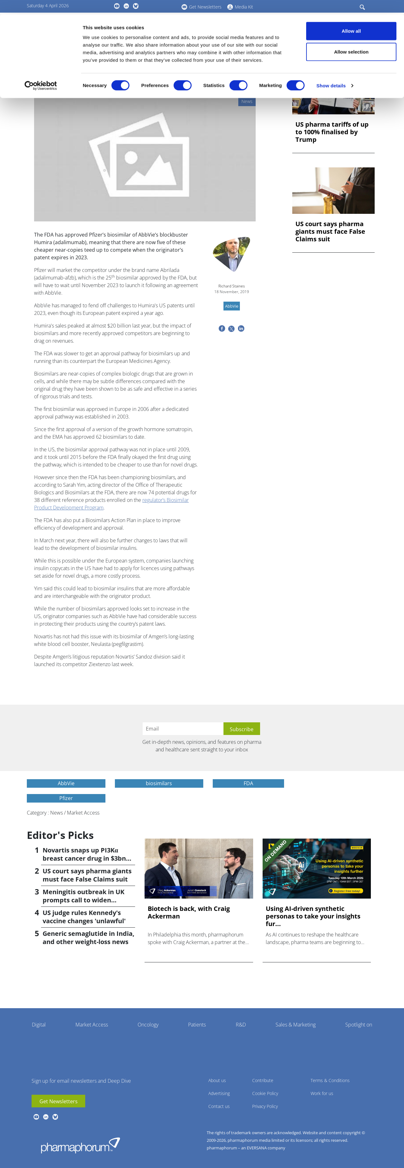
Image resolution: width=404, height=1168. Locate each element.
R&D (241, 1024)
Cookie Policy (265, 1093)
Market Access (91, 1024)
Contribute (262, 1080)
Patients (197, 1024)
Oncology (148, 1024)
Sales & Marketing (296, 1024)
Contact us (219, 1106)
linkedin (46, 1117)
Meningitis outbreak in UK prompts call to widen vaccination (83, 900)
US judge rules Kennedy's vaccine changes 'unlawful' (84, 916)
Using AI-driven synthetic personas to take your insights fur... (313, 916)
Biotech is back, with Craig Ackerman (189, 912)
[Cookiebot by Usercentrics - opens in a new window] (40, 71)
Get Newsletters (58, 1101)
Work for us (322, 1093)
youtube (36, 1117)
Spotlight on (358, 1024)
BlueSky (55, 1117)
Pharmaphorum (80, 1145)
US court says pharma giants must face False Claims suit (330, 231)
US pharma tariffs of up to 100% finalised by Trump (332, 132)
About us (217, 1080)
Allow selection (351, 37)
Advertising (219, 1093)
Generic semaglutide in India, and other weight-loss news (88, 937)
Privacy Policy (265, 1106)
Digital (39, 1024)
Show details (331, 71)
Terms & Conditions (330, 1080)
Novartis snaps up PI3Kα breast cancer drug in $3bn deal (84, 858)
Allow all (351, 16)
